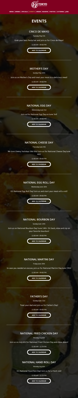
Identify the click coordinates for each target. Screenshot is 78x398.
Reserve (45, 12)
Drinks (17, 12)
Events (32, 12)
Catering (60, 12)
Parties (52, 12)
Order (38, 12)
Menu (11, 12)
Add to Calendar (39, 50)
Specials (25, 12)
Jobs (67, 12)
